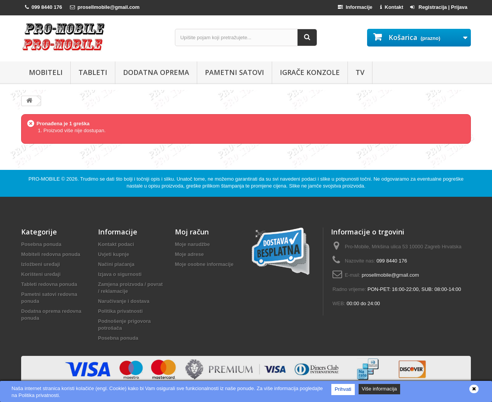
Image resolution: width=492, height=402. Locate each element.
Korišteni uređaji (41, 274)
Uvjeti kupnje (113, 254)
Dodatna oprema (156, 72)
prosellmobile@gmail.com (390, 275)
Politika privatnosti (120, 311)
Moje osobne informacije (204, 264)
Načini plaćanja (116, 264)
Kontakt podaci (116, 244)
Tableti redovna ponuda (49, 284)
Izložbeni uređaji (40, 264)
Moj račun (192, 231)
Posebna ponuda (41, 244)
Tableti (92, 72)
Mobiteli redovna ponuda (50, 254)
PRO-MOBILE (44, 179)
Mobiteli (46, 72)
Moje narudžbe (192, 244)
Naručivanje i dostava (124, 301)
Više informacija (379, 389)
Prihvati (343, 389)
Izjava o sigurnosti (119, 274)
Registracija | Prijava (438, 7)
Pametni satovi (234, 72)
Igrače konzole (310, 72)
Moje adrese (189, 254)
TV (360, 72)
